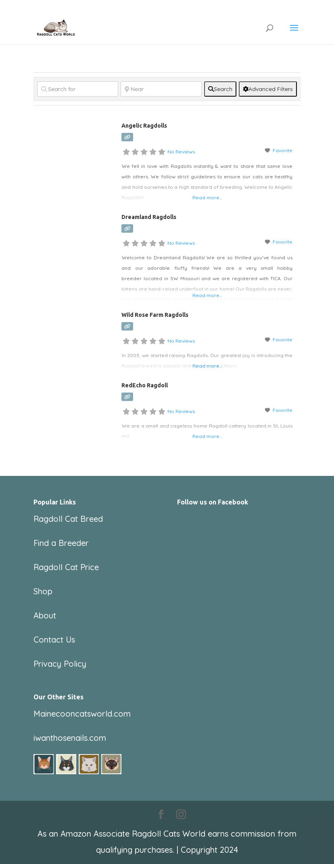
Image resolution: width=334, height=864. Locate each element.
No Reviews (181, 152)
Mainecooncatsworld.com (82, 714)
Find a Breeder (61, 543)
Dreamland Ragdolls (148, 217)
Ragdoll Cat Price (66, 567)
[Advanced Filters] (268, 89)
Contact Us (54, 640)
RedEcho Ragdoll (144, 385)
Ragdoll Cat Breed (68, 519)
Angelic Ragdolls (144, 125)
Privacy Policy (59, 664)
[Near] (161, 89)
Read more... (207, 197)
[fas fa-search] (220, 89)
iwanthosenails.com (69, 738)
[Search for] (77, 89)
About (44, 615)
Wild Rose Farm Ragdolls (154, 315)
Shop (42, 591)
